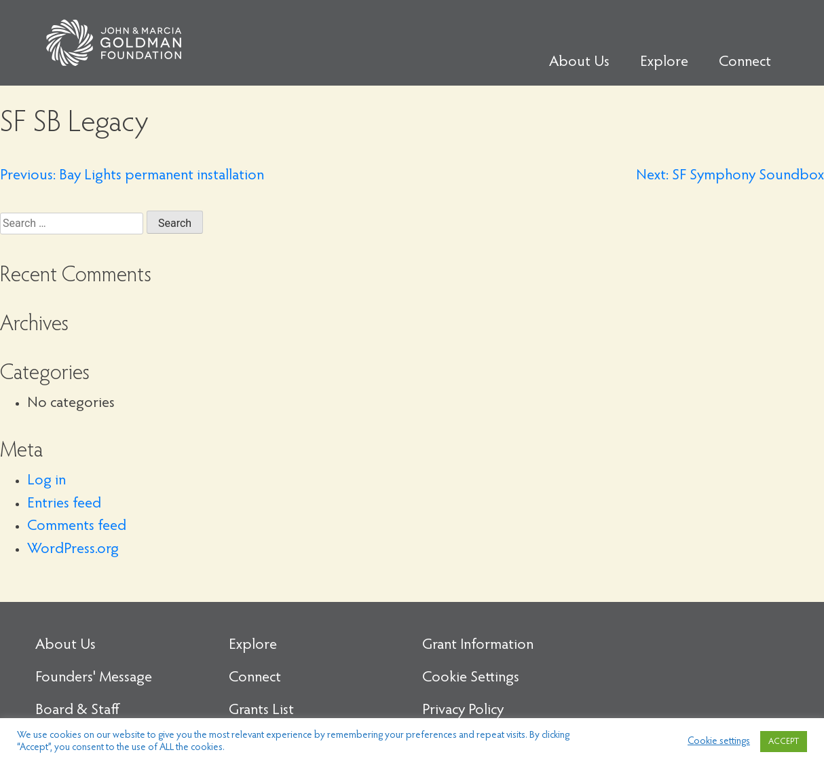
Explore (664, 62)
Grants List (261, 710)
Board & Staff (77, 710)
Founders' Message (93, 678)
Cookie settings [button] (719, 741)
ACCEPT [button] (783, 741)
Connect (745, 62)
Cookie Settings (470, 678)
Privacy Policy (463, 710)
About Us (579, 62)
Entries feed (64, 504)
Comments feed (76, 526)
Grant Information (477, 645)
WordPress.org (73, 549)
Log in (46, 481)
